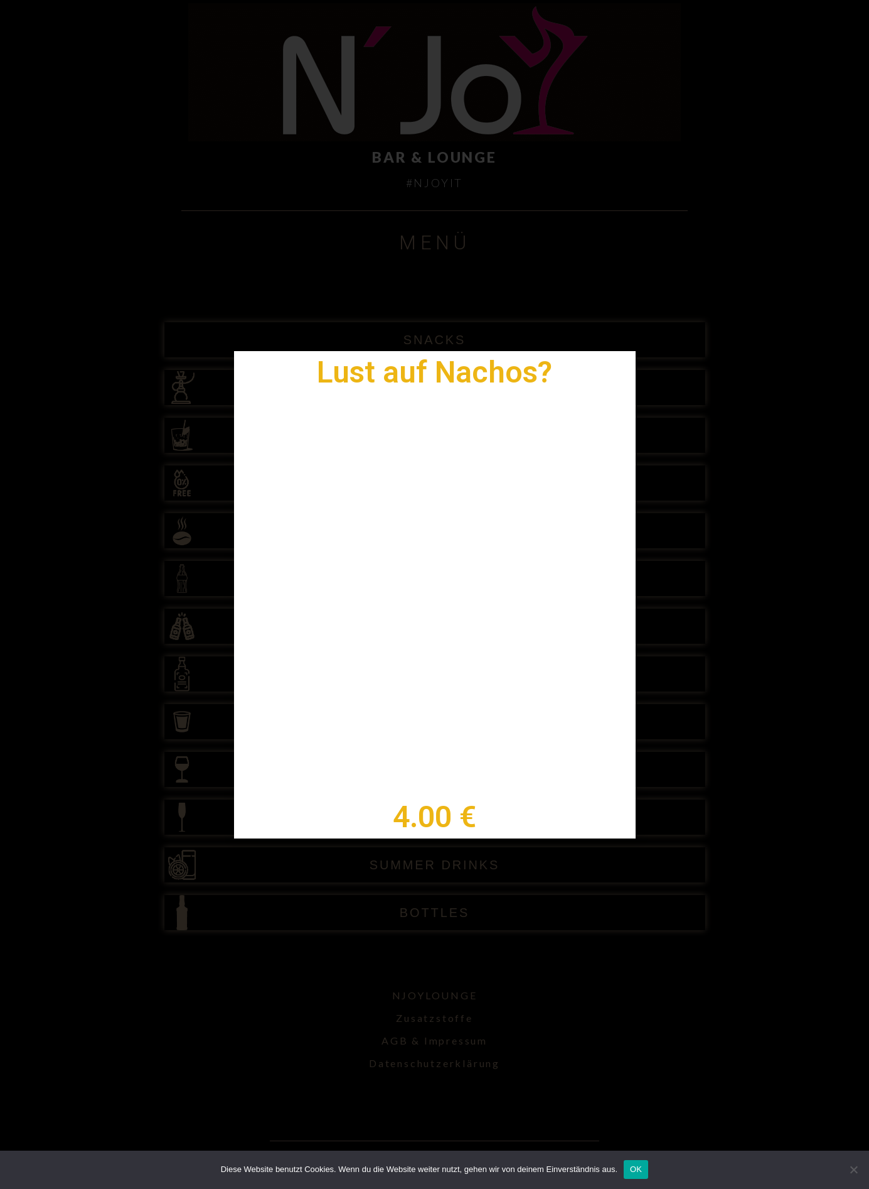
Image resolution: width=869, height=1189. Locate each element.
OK (636, 1169)
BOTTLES (434, 913)
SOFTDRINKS (434, 578)
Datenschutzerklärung (434, 1063)
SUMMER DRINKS (435, 865)
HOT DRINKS (434, 531)
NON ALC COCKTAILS (434, 483)
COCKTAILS (435, 435)
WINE (435, 769)
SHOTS (434, 722)
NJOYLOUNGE (434, 995)
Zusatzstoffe (434, 1018)
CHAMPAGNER (434, 817)
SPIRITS (434, 674)
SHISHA (435, 387)
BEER (434, 626)
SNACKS (434, 340)
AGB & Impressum (434, 1040)
